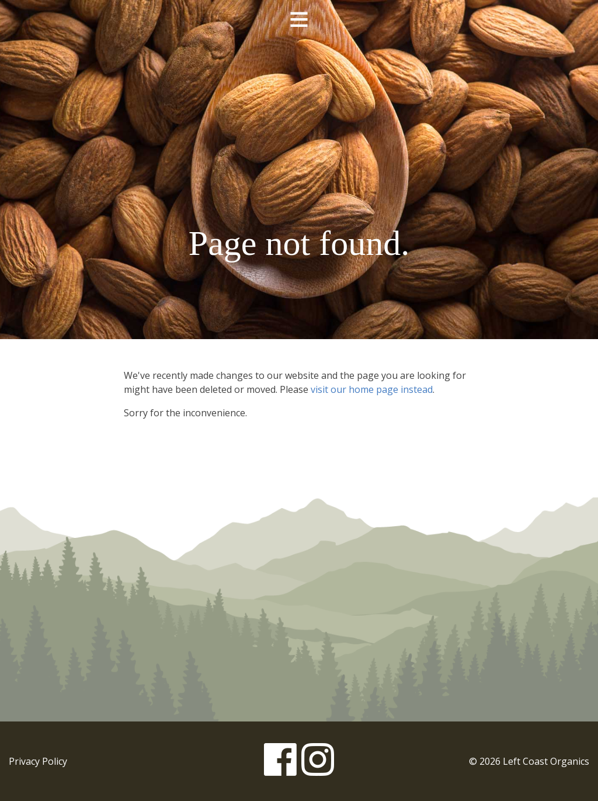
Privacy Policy (38, 761)
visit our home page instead (372, 389)
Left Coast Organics (299, 125)
